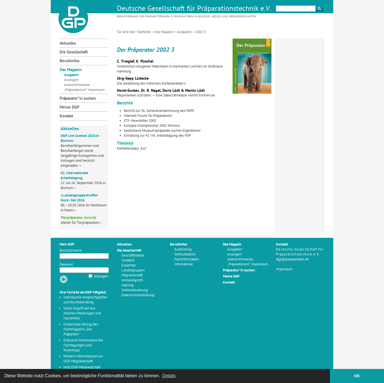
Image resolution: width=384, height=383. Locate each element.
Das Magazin (163, 32)
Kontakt (66, 116)
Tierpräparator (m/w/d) (78, 217)
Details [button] (169, 375)
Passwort (66, 264)
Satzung (127, 285)
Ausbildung (182, 249)
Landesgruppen (133, 270)
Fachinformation (186, 259)
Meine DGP (69, 107)
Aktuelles (68, 43)
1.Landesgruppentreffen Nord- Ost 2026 (79, 198)
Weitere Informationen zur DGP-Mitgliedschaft (83, 359)
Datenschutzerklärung (137, 295)
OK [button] (357, 376)
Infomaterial (183, 264)
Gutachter (128, 265)
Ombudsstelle (185, 254)
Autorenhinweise (77, 85)
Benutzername (71, 250)
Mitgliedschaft (132, 275)
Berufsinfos (69, 61)
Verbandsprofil (132, 280)
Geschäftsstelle (132, 255)
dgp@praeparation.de (292, 259)
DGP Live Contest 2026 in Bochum (80, 138)
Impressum (284, 269)
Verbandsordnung (134, 290)
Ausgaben (184, 32)
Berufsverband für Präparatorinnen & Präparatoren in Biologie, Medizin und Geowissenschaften (186, 16)
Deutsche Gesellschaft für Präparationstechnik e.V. (194, 9)
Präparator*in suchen (78, 98)
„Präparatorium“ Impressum (84, 90)
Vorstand (127, 260)
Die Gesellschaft (74, 52)
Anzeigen (71, 80)
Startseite (144, 32)
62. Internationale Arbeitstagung (74, 175)
